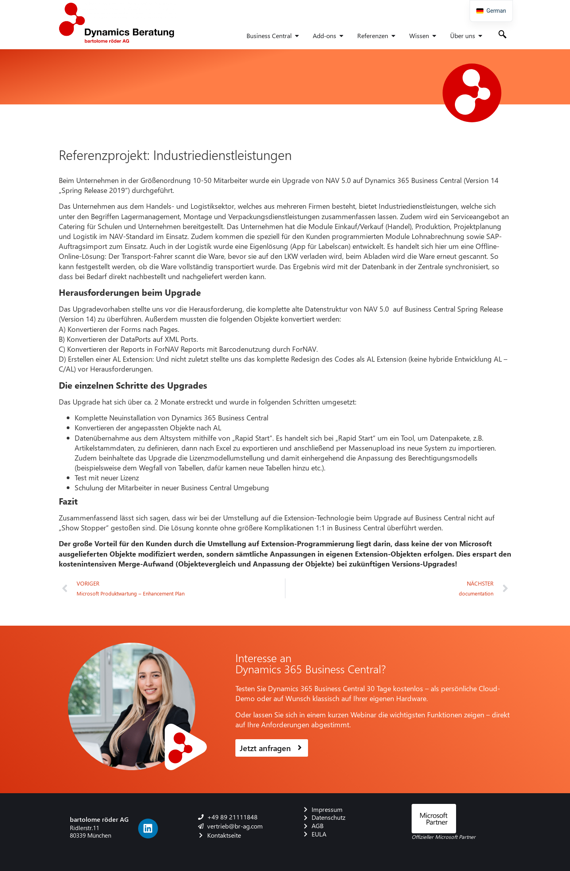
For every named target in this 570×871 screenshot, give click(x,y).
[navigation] (491, 11)
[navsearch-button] (502, 35)
